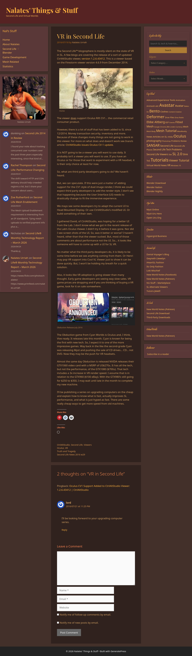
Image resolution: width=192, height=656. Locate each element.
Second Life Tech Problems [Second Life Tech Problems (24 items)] (167, 149)
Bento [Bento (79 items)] (154, 111)
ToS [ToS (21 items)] (148, 160)
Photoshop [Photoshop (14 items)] (166, 141)
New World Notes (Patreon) (161, 278)
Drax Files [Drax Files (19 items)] (169, 117)
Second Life (77, 444)
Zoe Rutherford (20, 197)
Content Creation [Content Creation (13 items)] (175, 112)
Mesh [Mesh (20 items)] (185, 126)
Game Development (14, 57)
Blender (7, 52)
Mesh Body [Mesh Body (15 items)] (151, 131)
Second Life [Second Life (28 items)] (167, 145)
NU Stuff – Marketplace (158, 282)
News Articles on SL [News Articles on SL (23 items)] (157, 136)
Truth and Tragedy (66, 451)
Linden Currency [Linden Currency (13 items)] (176, 127)
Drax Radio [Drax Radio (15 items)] (179, 117)
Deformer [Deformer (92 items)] (155, 116)
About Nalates (11, 44)
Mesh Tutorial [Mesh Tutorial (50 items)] (166, 131)
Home (6, 39)
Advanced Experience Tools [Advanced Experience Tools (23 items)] (161, 100)
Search (168, 50)
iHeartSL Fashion (155, 262)
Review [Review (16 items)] (184, 141)
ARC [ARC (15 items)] (157, 106)
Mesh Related (11, 61)
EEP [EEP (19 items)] (167, 122)
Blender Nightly (155, 191)
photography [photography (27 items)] (154, 140)
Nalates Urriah (19, 258)
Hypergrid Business (157, 236)
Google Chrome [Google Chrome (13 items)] (160, 127)
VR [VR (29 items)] (168, 165)
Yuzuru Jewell (153, 290)
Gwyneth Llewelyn (156, 258)
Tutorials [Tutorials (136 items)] (159, 160)
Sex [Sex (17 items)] (170, 154)
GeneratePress (118, 651)
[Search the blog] (168, 43)
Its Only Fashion (155, 266)
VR (66, 448)
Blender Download (156, 182)
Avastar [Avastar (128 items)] (166, 105)
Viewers (88, 444)
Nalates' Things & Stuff (42, 10)
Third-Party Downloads (158, 317)
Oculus (60, 448)
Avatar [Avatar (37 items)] (179, 106)
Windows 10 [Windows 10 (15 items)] (176, 165)
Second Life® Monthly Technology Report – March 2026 (27, 238)
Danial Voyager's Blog (158, 254)
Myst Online (153, 209)
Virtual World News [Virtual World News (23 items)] (157, 165)
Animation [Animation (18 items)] (180, 100)
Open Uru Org (154, 217)
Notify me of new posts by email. (79, 622)
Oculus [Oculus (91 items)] (180, 136)
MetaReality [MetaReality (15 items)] (182, 131)
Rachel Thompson (21, 165)
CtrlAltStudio (63, 444)
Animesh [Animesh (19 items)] (151, 106)
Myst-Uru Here (154, 213)
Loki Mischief (153, 270)
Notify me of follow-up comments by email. (85, 614)
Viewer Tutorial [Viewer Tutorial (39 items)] (179, 160)
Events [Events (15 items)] (172, 122)
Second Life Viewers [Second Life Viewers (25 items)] (157, 154)
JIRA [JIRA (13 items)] (168, 127)
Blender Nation (154, 187)
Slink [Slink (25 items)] (185, 154)
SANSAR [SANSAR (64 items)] (153, 145)
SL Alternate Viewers (157, 286)
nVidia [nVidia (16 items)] (170, 137)
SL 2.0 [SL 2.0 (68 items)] (177, 153)
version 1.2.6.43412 (93, 58)
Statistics (8, 66)
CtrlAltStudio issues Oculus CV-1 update (89, 144)
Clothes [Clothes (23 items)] (164, 111)
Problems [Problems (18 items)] (175, 141)
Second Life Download (158, 313)
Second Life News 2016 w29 (71, 454)
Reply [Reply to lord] (64, 529)
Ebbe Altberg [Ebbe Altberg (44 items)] (156, 122)
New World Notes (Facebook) (161, 274)
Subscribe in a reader (158, 354)
